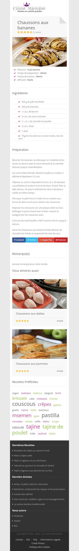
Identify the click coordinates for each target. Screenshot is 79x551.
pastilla (50, 415)
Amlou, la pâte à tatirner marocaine (31, 484)
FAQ (35, 539)
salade (29, 421)
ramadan (17, 421)
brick (58, 393)
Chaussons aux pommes (32, 364)
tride (33, 433)
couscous (24, 403)
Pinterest (61, 240)
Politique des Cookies (39, 547)
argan (15, 393)
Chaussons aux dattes (30, 313)
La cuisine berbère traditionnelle (29, 504)
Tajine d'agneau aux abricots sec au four (33, 470)
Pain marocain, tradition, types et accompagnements (39, 499)
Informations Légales (50, 539)
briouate (19, 398)
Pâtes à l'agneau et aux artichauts (30, 460)
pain (36, 416)
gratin (15, 410)
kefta (33, 410)
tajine (33, 426)
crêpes (44, 404)
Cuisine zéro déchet (23, 494)
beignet (48, 393)
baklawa (26, 393)
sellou (46, 421)
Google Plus (46, 240)
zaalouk (42, 433)
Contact (19, 539)
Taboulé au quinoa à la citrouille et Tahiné (34, 465)
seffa (37, 421)
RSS (15, 525)
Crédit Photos (38, 543)
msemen (22, 415)
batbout (37, 393)
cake (31, 398)
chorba (53, 398)
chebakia (42, 398)
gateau (57, 405)
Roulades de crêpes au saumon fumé (32, 450)
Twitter (32, 240)
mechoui (44, 410)
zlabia (52, 433)
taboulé (18, 427)
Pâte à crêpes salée (23, 455)
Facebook (19, 240)
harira (24, 410)
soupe (55, 421)
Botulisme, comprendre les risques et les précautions (39, 489)
